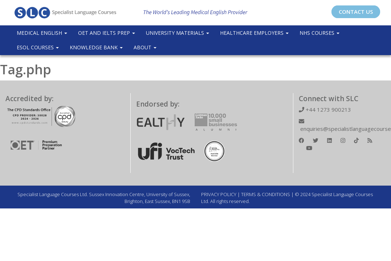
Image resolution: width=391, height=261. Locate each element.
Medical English (42, 32)
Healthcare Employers (254, 32)
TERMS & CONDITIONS (265, 194)
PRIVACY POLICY (218, 194)
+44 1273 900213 (325, 109)
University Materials (177, 32)
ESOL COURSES (38, 47)
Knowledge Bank (96, 47)
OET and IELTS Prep (106, 32)
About (145, 47)
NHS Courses (319, 32)
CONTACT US (356, 11)
